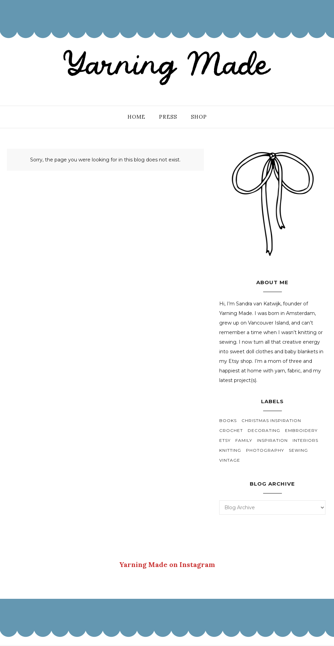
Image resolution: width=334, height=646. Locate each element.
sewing (298, 450)
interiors (305, 440)
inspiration (272, 440)
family (243, 440)
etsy (225, 440)
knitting (230, 450)
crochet (231, 430)
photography (265, 450)
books (228, 420)
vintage (229, 460)
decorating (264, 430)
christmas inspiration (271, 420)
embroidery (301, 430)
